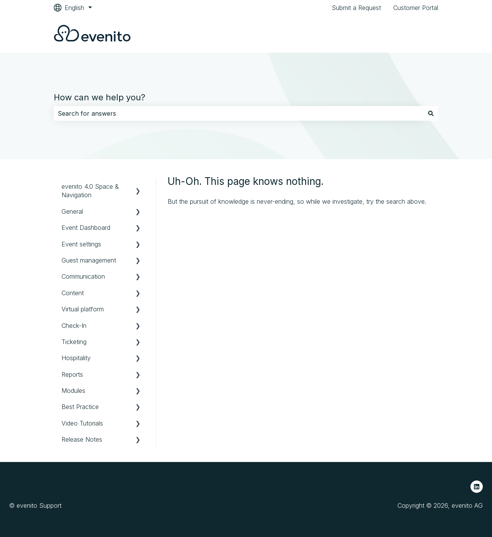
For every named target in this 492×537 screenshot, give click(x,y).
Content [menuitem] (73, 293)
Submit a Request (356, 8)
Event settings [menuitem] (81, 244)
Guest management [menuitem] (89, 260)
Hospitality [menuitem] (76, 358)
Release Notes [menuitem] (82, 439)
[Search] (431, 113)
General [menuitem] (72, 211)
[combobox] (239, 113)
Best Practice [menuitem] (80, 407)
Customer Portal (415, 8)
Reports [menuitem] (72, 374)
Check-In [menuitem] (74, 325)
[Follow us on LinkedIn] (476, 486)
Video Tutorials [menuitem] (82, 423)
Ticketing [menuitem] (74, 342)
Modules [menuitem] (73, 390)
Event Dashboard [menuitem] (86, 227)
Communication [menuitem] (83, 276)
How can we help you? (99, 97)
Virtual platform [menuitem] (83, 309)
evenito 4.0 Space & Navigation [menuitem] (90, 191)
